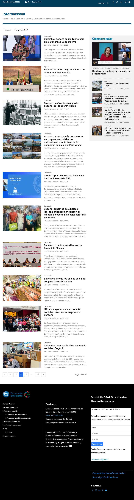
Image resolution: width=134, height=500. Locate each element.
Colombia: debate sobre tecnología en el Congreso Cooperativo (64, 40)
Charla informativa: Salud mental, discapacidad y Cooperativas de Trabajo (116, 99)
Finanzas (8, 29)
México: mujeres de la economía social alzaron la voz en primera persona (62, 312)
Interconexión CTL (63, 446)
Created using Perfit (99, 459)
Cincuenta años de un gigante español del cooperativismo (61, 104)
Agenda (46, 67)
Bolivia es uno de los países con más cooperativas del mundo (64, 280)
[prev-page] (5, 374)
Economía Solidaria (51, 45)
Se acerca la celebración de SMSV (116, 85)
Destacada (48, 36)
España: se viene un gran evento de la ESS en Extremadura (64, 71)
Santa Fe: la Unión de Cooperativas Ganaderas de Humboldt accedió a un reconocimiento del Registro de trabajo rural (117, 114)
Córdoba (107, 126)
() (60, 442)
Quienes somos (9, 436)
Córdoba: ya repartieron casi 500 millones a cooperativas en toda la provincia (117, 130)
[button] (105, 3)
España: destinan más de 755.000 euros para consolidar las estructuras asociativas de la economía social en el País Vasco (63, 141)
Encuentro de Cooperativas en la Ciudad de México (63, 247)
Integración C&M (21, 29)
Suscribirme (97, 444)
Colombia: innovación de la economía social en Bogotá (65, 347)
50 (38, 375)
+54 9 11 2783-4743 (54, 415)
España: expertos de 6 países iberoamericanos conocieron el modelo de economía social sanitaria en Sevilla (65, 213)
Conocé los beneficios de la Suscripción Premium (108, 475)
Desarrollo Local (98, 68)
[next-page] (43, 374)
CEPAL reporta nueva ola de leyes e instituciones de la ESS (64, 177)
